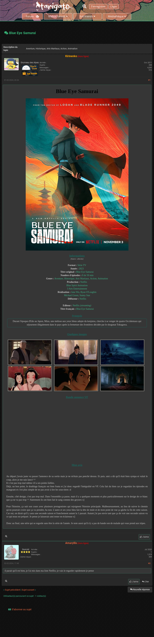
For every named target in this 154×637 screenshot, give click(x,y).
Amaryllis (71, 543)
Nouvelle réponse (140, 589)
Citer (145, 581)
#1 (149, 80)
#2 (149, 563)
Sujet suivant (28, 590)
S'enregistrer (98, 6)
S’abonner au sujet (22, 609)
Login (113, 6)
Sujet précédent (12, 590)
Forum (32, 16)
